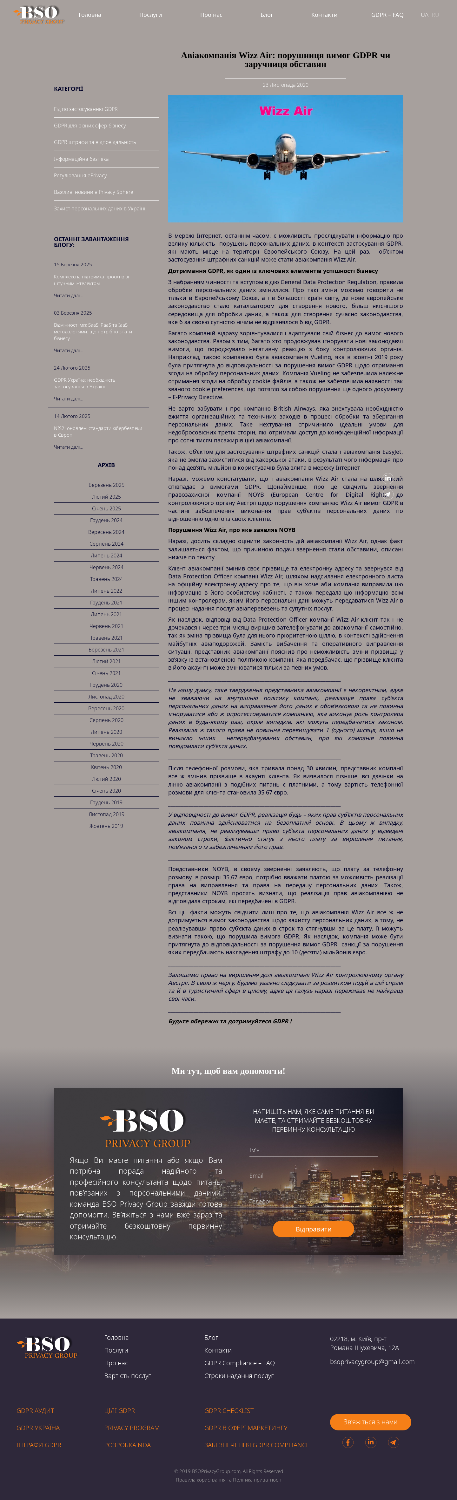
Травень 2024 (106, 579)
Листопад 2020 (106, 696)
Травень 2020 (106, 755)
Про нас (211, 14)
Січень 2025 (106, 508)
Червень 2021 (106, 626)
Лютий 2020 (106, 778)
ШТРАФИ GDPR (39, 1445)
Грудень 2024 (106, 520)
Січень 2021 (106, 673)
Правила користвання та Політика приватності (228, 1479)
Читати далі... (68, 295)
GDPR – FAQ (387, 14)
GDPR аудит (35, 1410)
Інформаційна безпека (81, 158)
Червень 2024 (106, 567)
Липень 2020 (106, 731)
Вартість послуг (127, 1375)
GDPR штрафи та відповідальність (95, 142)
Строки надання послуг (239, 1375)
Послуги (150, 14)
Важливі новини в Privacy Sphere (93, 191)
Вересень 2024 (106, 531)
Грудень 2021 (106, 602)
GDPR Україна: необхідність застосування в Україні (85, 383)
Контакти (324, 14)
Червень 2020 (106, 743)
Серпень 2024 (106, 543)
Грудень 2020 (106, 684)
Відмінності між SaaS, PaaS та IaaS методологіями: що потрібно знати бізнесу (93, 331)
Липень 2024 (106, 555)
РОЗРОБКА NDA (127, 1445)
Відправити (314, 1229)
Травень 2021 (106, 637)
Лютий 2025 (106, 496)
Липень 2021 (106, 614)
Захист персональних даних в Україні (99, 208)
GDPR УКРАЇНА (38, 1427)
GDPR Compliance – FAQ (239, 1363)
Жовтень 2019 (106, 825)
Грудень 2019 (106, 802)
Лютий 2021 (106, 661)
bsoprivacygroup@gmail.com (372, 1361)
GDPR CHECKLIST (229, 1410)
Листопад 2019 (106, 814)
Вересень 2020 (106, 708)
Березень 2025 (106, 484)
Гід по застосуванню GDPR (86, 109)
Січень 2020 (106, 790)
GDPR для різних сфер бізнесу (90, 125)
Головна (90, 14)
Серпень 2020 (106, 720)
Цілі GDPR (119, 1410)
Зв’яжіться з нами (371, 1421)
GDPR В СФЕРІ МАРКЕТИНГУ (246, 1427)
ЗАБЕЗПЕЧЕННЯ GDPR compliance (256, 1445)
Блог (267, 14)
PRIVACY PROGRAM (132, 1427)
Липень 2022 (106, 590)
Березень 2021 (106, 649)
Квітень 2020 (106, 767)
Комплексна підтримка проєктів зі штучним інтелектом (91, 279)
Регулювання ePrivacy (80, 175)
